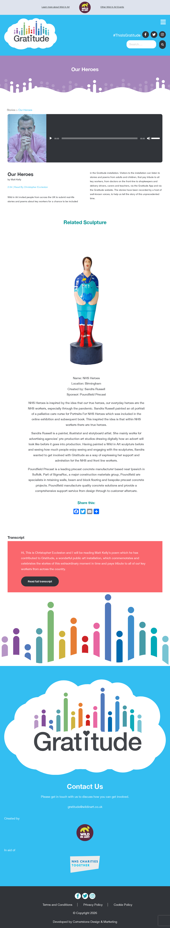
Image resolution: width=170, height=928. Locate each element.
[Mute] (148, 138)
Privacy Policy (93, 904)
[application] (104, 138)
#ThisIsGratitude (127, 35)
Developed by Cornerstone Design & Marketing (85, 921)
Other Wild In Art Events (112, 7)
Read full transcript (40, 581)
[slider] (156, 138)
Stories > (12, 109)
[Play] (50, 138)
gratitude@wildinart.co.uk (85, 807)
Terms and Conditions (57, 904)
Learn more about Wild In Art (56, 7)
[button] (162, 44)
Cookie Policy (123, 904)
